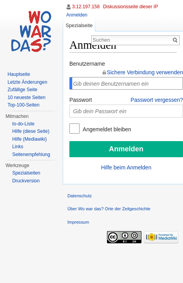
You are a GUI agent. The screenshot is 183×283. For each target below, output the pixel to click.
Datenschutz (79, 195)
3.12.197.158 (86, 6)
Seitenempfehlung (31, 154)
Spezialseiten (26, 173)
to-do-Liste (23, 124)
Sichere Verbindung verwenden (145, 72)
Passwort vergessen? (156, 100)
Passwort (80, 100)
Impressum (78, 222)
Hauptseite (18, 74)
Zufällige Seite (22, 89)
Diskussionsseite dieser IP (130, 6)
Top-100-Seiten (23, 105)
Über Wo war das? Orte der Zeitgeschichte (108, 208)
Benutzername (87, 64)
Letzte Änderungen (27, 82)
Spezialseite (78, 25)
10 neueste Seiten (26, 97)
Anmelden (76, 15)
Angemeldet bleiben (106, 129)
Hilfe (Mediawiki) (29, 139)
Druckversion (26, 181)
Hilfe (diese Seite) (30, 131)
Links (17, 146)
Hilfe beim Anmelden (126, 167)
